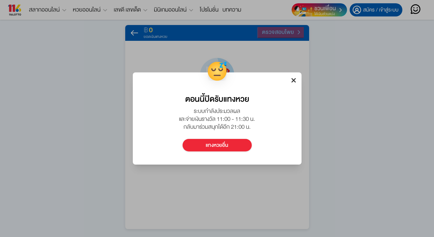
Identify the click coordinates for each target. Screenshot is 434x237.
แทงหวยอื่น (217, 145)
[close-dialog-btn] (293, 80)
